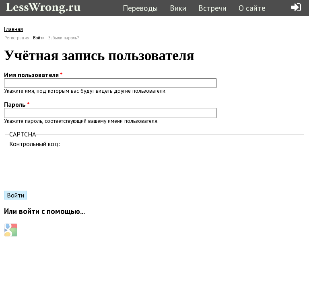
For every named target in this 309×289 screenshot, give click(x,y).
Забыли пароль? (63, 38)
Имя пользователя (33, 74)
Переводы (140, 8)
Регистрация (16, 38)
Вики (178, 8)
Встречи (212, 8)
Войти (39, 38)
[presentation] (70, 163)
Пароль (17, 104)
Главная (13, 29)
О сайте (252, 8)
